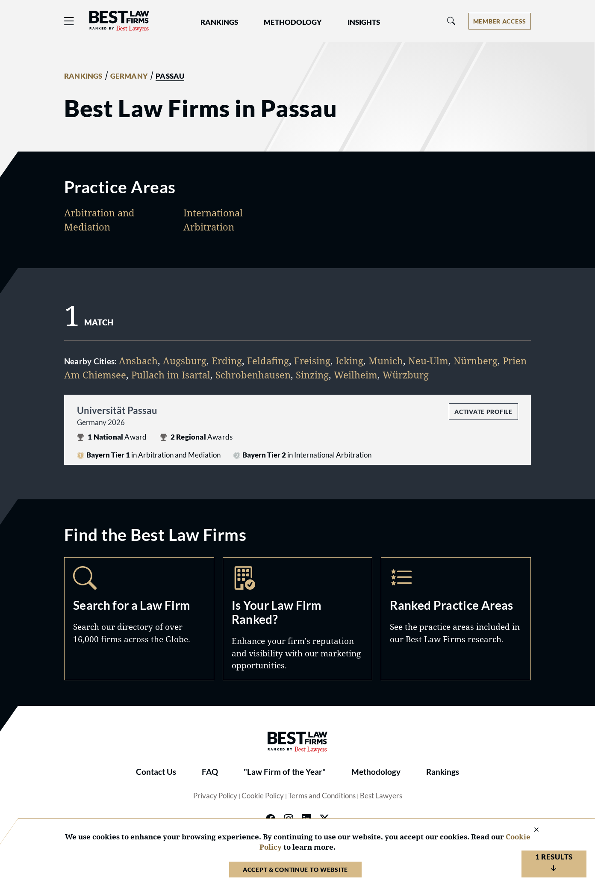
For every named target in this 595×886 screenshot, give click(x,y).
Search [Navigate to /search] (139, 618)
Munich (385, 360)
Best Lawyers (381, 795)
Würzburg (406, 374)
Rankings (442, 772)
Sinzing (312, 374)
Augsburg (184, 360)
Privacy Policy (215, 795)
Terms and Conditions (322, 795)
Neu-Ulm (428, 360)
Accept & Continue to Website (295, 869)
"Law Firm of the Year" (285, 772)
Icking (349, 360)
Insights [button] (364, 22)
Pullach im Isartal (170, 374)
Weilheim (355, 374)
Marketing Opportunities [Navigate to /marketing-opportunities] (297, 618)
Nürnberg (476, 360)
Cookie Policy (263, 795)
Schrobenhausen (253, 374)
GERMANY (129, 76)
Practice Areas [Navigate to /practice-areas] (455, 618)
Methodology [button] (293, 22)
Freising (312, 360)
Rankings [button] (219, 22)
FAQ (210, 772)
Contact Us (156, 772)
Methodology (376, 772)
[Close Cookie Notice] (531, 830)
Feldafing (268, 360)
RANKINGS (83, 76)
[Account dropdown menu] (499, 21)
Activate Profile (483, 411)
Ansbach (138, 360)
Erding (227, 360)
